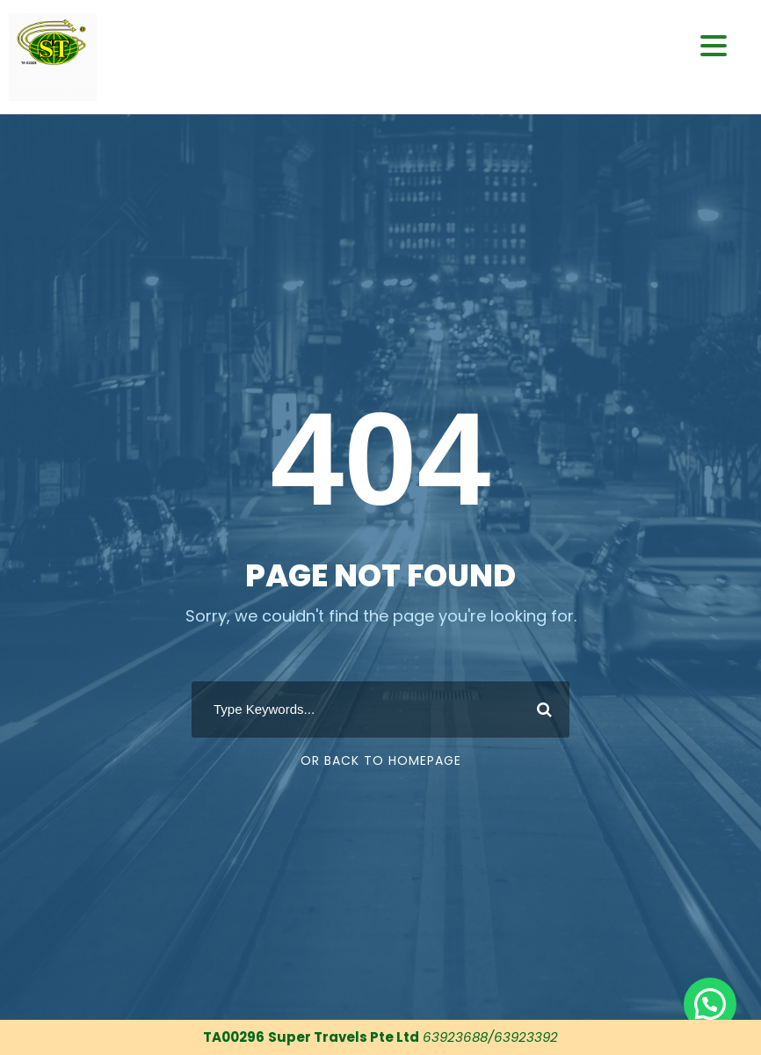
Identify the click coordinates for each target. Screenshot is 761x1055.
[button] (710, 1004)
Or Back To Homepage (381, 760)
